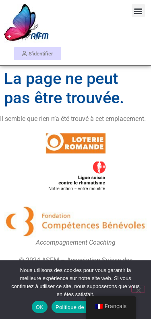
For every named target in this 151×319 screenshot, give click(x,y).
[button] (138, 10)
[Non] (138, 289)
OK (39, 307)
